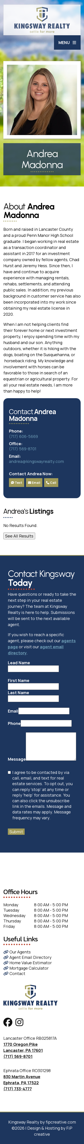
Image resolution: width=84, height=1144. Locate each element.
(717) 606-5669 (23, 436)
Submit (16, 831)
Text (16, 482)
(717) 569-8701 (22, 448)
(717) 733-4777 (17, 1088)
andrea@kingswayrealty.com (36, 461)
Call (51, 482)
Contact (14, 973)
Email (34, 482)
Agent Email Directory (27, 957)
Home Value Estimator (27, 962)
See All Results (19, 536)
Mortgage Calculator (26, 968)
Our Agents (17, 952)
